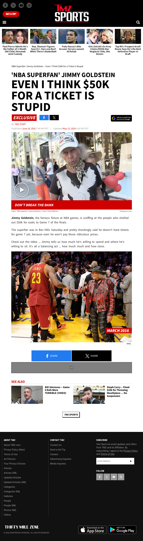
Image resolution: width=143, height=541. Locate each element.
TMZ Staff (20, 124)
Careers (54, 454)
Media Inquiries (58, 463)
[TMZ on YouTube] (114, 477)
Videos (7, 514)
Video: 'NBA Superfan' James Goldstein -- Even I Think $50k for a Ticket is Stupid (35, 211)
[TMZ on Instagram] (29, 5)
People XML (10, 505)
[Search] (138, 22)
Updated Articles (12, 477)
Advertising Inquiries (60, 459)
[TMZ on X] (13, 5)
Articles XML (10, 473)
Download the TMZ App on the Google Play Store (122, 530)
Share (51, 356)
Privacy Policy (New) (14, 449)
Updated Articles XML (15, 482)
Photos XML (10, 510)
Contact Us (56, 445)
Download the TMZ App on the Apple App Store (92, 530)
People (7, 500)
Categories (9, 487)
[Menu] (4, 22)
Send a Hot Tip (57, 449)
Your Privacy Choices (15, 463)
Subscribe (131, 461)
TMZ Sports (71, 414)
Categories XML (12, 491)
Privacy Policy (130, 451)
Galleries (8, 496)
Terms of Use (11, 454)
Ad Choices (10, 459)
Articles (8, 468)
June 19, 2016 (29, 128)
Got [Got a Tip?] (11, 14)
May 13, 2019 (69, 128)
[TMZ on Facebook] (5, 5)
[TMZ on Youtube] (21, 5)
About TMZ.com (12, 445)
